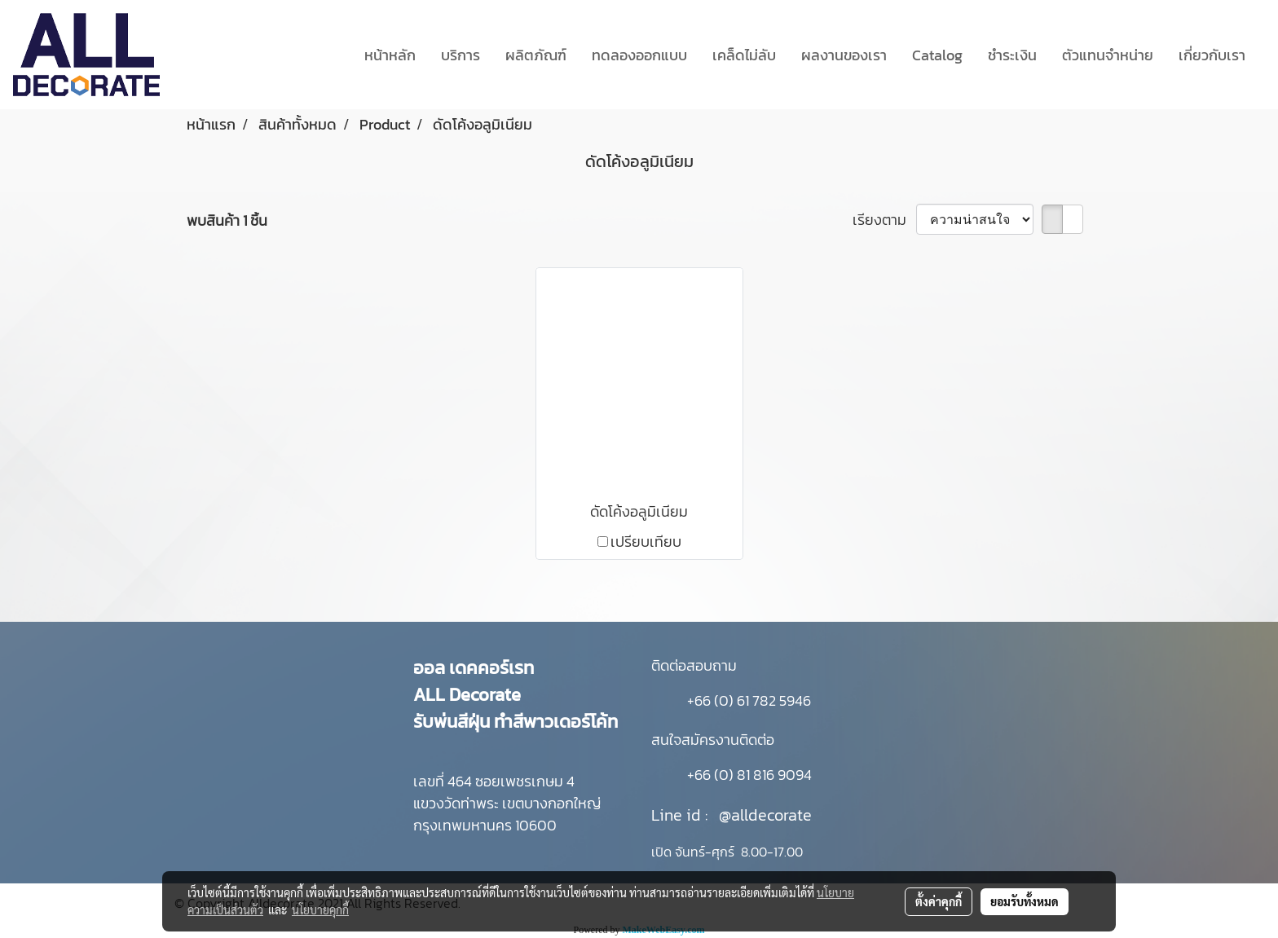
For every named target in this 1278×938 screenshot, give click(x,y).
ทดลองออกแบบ (639, 55)
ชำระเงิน (1012, 55)
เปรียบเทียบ (645, 542)
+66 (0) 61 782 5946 (749, 700)
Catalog (937, 55)
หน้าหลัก (390, 55)
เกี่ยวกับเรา (1212, 55)
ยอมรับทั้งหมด (1024, 901)
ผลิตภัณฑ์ (535, 55)
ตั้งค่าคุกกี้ (938, 901)
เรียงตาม (884, 220)
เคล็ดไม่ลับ (744, 55)
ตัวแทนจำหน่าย (1107, 55)
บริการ (460, 55)
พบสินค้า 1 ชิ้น (227, 220)
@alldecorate (765, 815)
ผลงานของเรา (844, 55)
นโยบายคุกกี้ (320, 909)
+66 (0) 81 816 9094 (749, 775)
